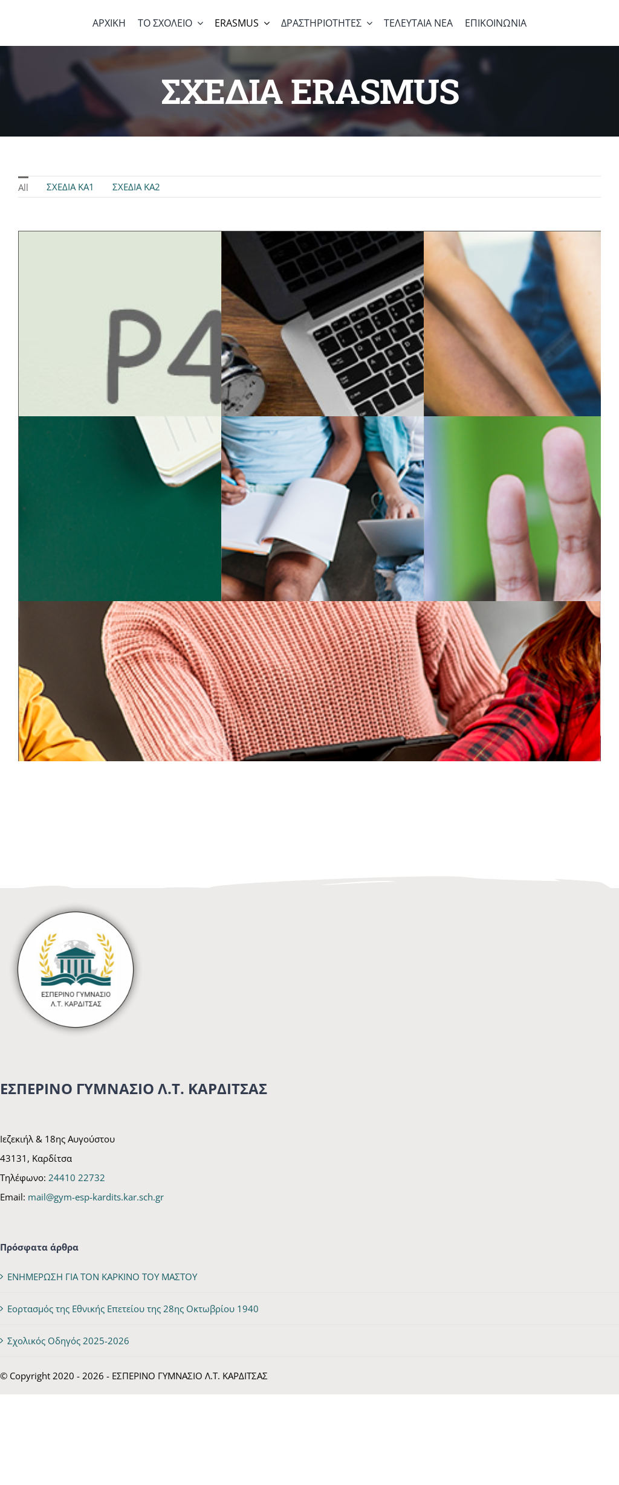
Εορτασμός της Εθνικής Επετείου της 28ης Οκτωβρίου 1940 (133, 1309)
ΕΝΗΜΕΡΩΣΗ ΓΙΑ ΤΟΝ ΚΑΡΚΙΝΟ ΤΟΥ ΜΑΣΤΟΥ (102, 1277)
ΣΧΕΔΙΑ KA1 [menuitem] (70, 187)
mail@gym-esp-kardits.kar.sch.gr (96, 1197)
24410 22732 (76, 1177)
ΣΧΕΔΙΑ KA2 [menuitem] (136, 187)
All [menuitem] (23, 187)
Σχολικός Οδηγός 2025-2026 (68, 1341)
